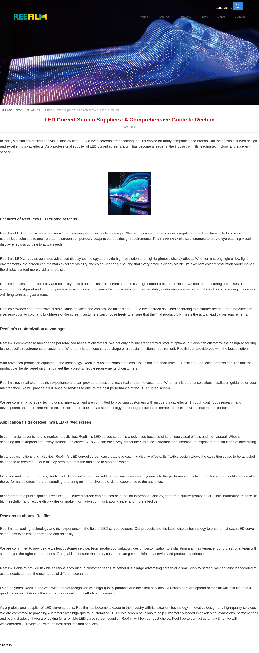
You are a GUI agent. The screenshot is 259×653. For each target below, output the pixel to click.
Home (144, 16)
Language (222, 7)
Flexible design (169, 238)
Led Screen (93, 442)
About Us (164, 16)
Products (185, 16)
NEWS (31, 110)
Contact (240, 16)
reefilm (127, 146)
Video (221, 16)
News (204, 16)
